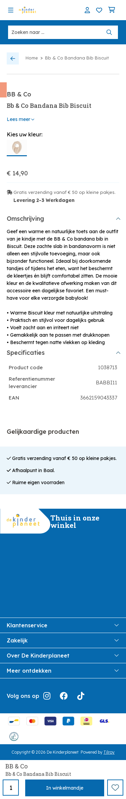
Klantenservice (63, 625)
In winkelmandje (64, 788)
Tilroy (109, 752)
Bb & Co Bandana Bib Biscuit (77, 57)
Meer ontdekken (63, 670)
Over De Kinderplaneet (63, 655)
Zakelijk (63, 640)
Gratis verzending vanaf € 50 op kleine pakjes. (64, 192)
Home (32, 57)
